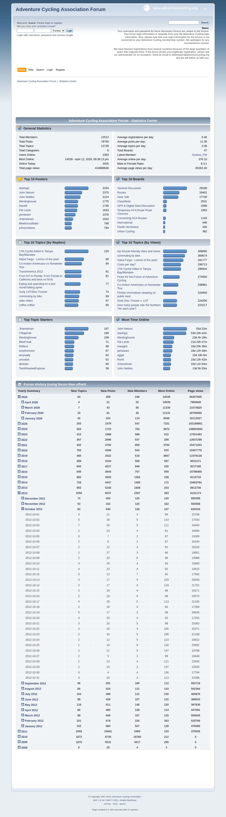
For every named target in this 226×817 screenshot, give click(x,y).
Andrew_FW (199, 154)
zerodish (24, 359)
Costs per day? (126, 264)
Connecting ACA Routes (132, 218)
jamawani (25, 214)
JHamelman (26, 219)
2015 (24, 477)
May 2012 (31, 704)
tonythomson (27, 350)
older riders (26, 300)
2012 (24, 493)
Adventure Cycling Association (126, 796)
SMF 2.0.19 (98, 800)
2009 (24, 742)
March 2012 (32, 715)
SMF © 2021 (112, 800)
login (47, 23)
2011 (24, 731)
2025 (24, 423)
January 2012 (33, 726)
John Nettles (26, 197)
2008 (24, 747)
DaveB (23, 205)
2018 (24, 461)
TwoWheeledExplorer (32, 368)
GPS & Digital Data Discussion (136, 205)
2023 (24, 434)
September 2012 (35, 683)
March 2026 (32, 407)
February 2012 (34, 720)
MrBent (23, 346)
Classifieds (123, 201)
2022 (24, 439)
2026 (24, 397)
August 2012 (33, 688)
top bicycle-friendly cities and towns (138, 251)
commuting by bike (30, 296)
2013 (24, 487)
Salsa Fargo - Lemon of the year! (39, 259)
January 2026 (33, 418)
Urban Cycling (125, 231)
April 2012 (31, 710)
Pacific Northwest (127, 227)
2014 (24, 482)
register (58, 23)
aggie (120, 355)
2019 (24, 455)
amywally (24, 355)
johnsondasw (27, 227)
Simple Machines (128, 800)
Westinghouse (27, 201)
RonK (120, 359)
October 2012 (33, 509)
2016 (24, 471)
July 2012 (31, 694)
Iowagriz (122, 346)
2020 (24, 450)
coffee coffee (27, 305)
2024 (24, 429)
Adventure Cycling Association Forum (60, 9)
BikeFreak (25, 342)
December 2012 (35, 498)
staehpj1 (24, 188)
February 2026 (34, 413)
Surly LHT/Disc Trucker (33, 291)
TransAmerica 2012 (31, 271)
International (124, 222)
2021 (24, 445)
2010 (24, 736)
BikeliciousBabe (28, 223)
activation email (45, 26)
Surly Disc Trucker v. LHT (132, 300)
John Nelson (26, 192)
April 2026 (31, 402)
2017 (24, 466)
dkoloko (23, 364)
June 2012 (31, 699)
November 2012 (35, 503)
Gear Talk (123, 197)
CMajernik (25, 333)
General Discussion (129, 188)
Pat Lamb (25, 210)
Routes (121, 192)
